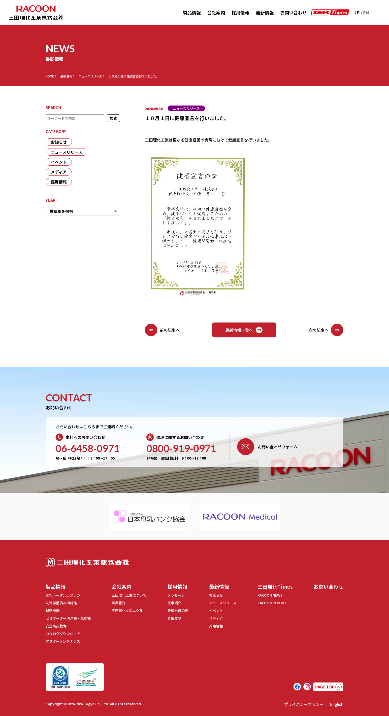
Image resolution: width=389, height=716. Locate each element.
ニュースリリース (90, 76)
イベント (59, 162)
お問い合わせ (293, 12)
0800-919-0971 (181, 448)
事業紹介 (119, 602)
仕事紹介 (174, 602)
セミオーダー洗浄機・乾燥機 (68, 618)
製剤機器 (53, 610)
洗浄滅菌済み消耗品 (61, 602)
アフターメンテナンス (63, 641)
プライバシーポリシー (304, 704)
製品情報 (192, 12)
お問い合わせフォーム (267, 446)
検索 (113, 118)
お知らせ (59, 142)
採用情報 (240, 12)
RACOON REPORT (272, 602)
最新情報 (265, 12)
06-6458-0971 (88, 448)
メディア (58, 172)
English (336, 704)
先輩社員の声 (177, 610)
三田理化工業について (129, 595)
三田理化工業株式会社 (87, 562)
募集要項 (174, 618)
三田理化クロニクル (127, 610)
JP (356, 12)
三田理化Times (275, 586)
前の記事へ (162, 330)
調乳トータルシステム (63, 595)
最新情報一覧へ (244, 330)
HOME (50, 76)
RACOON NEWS (270, 595)
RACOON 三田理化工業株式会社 (36, 12)
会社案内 (216, 12)
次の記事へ (326, 330)
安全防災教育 (56, 625)
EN (366, 12)
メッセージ (176, 595)
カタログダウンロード (63, 633)
